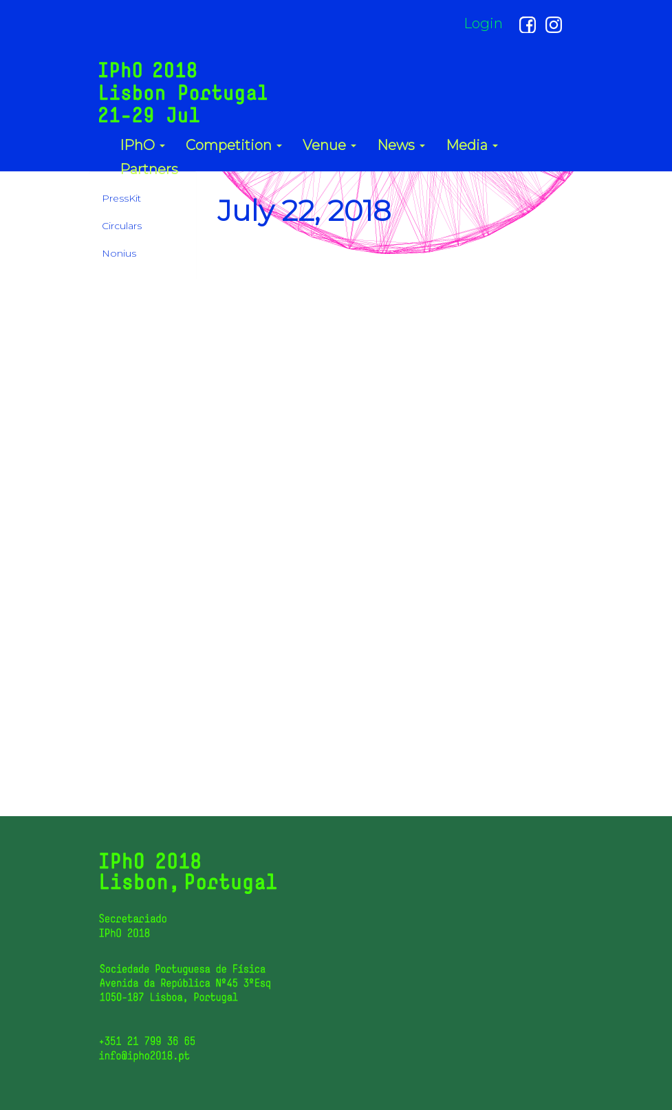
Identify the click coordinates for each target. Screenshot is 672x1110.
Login (483, 23)
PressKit (121, 198)
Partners (149, 168)
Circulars (122, 226)
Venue (329, 144)
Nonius (119, 253)
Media (472, 144)
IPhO (142, 144)
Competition (234, 144)
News (401, 144)
